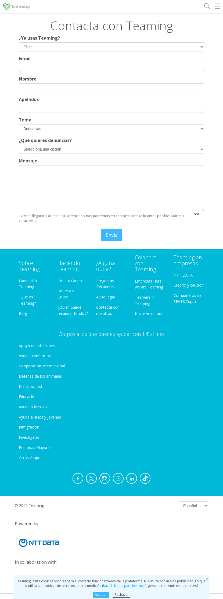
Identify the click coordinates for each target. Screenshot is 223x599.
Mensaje (28, 161)
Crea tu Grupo (69, 280)
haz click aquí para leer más (124, 585)
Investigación (30, 437)
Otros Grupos (30, 457)
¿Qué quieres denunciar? (45, 140)
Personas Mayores (35, 447)
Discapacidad (30, 386)
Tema (25, 120)
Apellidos (29, 99)
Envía (112, 235)
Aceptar (101, 594)
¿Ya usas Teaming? (39, 38)
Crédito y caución (189, 285)
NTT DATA (183, 275)
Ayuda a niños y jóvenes (40, 417)
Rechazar (122, 594)
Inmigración (29, 427)
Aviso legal (105, 297)
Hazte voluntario (149, 313)
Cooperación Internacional (42, 365)
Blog (23, 313)
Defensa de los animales (40, 376)
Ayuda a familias (33, 406)
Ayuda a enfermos (35, 355)
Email (25, 58)
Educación (28, 396)
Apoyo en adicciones (37, 345)
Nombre (28, 79)
